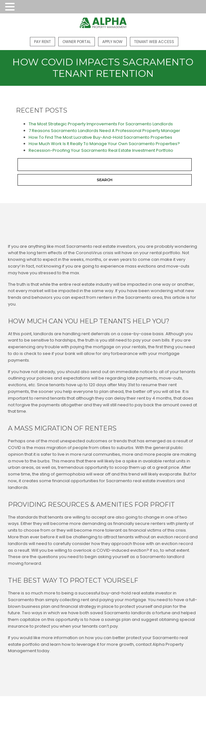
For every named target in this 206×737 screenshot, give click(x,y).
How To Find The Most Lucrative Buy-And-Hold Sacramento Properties (100, 137)
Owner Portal (76, 41)
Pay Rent (42, 41)
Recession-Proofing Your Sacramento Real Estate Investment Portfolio (101, 150)
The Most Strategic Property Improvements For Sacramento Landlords (101, 124)
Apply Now (112, 41)
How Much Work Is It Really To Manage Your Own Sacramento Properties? (104, 144)
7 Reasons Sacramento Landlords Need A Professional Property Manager (104, 131)
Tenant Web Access (154, 41)
